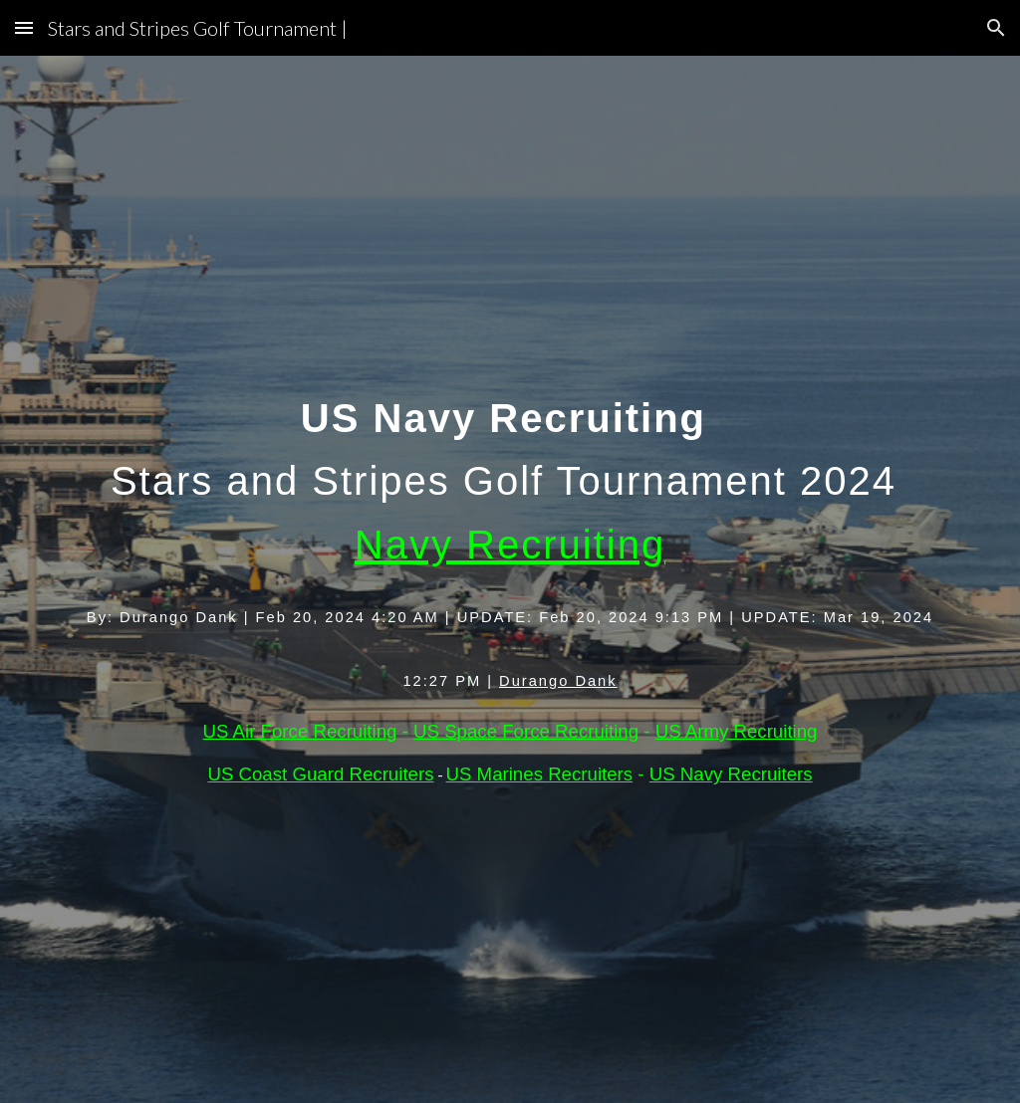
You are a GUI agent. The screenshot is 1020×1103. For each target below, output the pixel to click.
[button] (24, 27)
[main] (510, 579)
